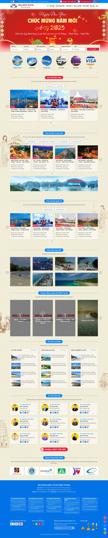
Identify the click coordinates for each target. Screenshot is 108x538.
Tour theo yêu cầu (86, 1)
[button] (3, 27)
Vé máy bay (46, 67)
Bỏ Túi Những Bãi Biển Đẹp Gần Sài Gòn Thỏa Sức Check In (29, 364)
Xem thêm (33, 350)
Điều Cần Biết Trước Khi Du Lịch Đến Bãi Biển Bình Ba (58, 356)
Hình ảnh (25, 1)
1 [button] (49, 173)
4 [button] (53, 173)
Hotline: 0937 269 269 (55, 449)
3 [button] (52, 173)
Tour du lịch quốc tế (54, 201)
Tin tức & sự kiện (54, 342)
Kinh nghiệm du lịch (78, 350)
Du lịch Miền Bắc (31, 141)
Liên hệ (34, 1)
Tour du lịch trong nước (54, 133)
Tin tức (20, 1)
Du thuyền (32, 67)
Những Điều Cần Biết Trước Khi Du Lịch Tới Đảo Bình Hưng (59, 381)
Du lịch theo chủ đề (76, 141)
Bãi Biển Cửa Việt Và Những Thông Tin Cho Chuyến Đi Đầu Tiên (28, 374)
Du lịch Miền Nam (63, 141)
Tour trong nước (49, 86)
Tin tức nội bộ (16, 350)
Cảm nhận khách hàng (43, 1)
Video (30, 1)
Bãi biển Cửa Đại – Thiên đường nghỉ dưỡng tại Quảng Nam (28, 356)
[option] (17, 61)
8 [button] (58, 173)
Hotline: (69, 1)
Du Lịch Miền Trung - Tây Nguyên (47, 141)
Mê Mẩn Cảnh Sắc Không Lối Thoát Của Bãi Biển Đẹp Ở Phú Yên (58, 374)
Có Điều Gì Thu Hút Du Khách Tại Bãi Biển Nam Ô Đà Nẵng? (58, 364)
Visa (90, 67)
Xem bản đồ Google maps (19, 509)
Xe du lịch (61, 67)
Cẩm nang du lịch (48, 350)
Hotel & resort (17, 67)
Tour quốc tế (60, 86)
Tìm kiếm (93, 49)
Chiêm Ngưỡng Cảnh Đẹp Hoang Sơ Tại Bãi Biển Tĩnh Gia (28, 382)
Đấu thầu (76, 67)
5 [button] (54, 173)
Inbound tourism (60, 209)
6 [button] (55, 173)
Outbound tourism (48, 209)
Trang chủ (48, 6)
